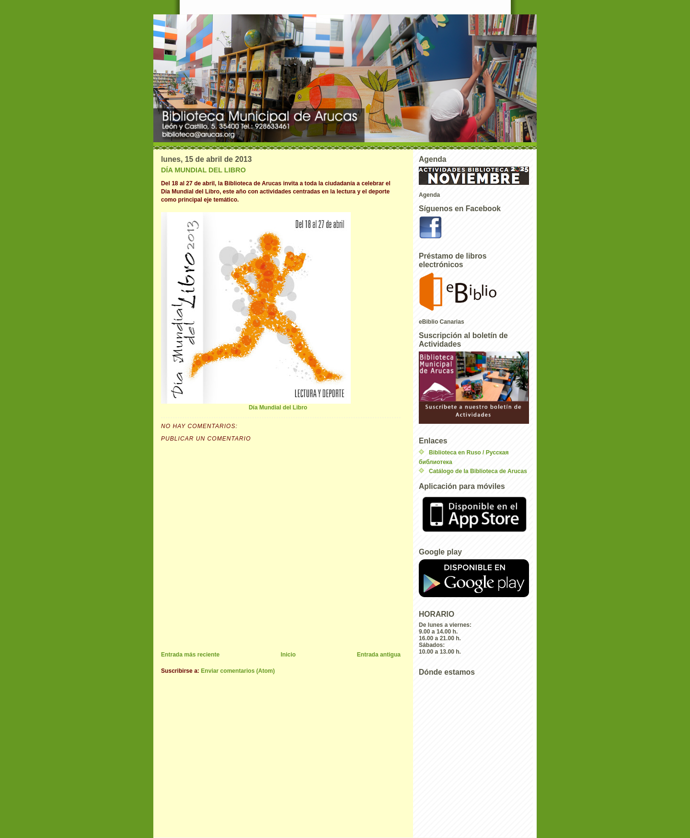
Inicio (288, 654)
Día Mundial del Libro (256, 311)
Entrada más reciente (190, 654)
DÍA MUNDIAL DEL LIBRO (203, 170)
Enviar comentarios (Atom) (238, 671)
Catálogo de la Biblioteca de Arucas (478, 471)
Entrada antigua (379, 654)
